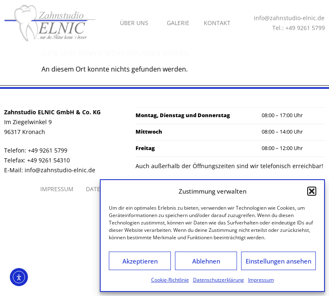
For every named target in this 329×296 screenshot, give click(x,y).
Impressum (261, 279)
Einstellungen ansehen (278, 261)
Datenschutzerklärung (218, 279)
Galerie (178, 23)
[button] (312, 191)
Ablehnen (206, 261)
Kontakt (217, 23)
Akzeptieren (140, 261)
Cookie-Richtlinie (170, 279)
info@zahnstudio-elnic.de (60, 170)
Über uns (136, 23)
